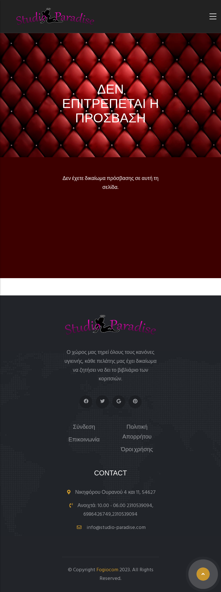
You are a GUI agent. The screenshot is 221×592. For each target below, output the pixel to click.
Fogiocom (107, 570)
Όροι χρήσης (137, 450)
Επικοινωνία (84, 440)
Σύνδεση (84, 427)
